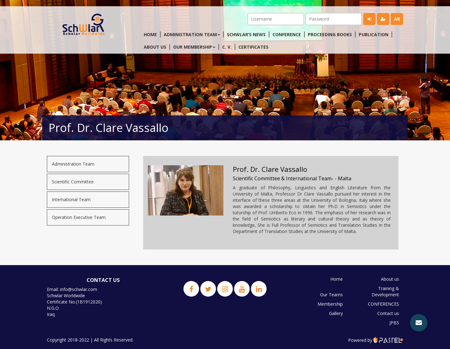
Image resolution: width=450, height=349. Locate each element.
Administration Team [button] (192, 34)
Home (150, 34)
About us (155, 47)
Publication (373, 34)
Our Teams (331, 295)
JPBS (394, 323)
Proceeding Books (330, 34)
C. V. (227, 47)
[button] (419, 323)
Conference (286, 34)
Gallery (336, 313)
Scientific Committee (73, 182)
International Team (71, 199)
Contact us (388, 313)
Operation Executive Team (79, 217)
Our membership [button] (194, 47)
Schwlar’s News (246, 34)
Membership (330, 304)
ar (397, 19)
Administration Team (73, 164)
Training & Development (385, 291)
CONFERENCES (383, 304)
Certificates (253, 47)
